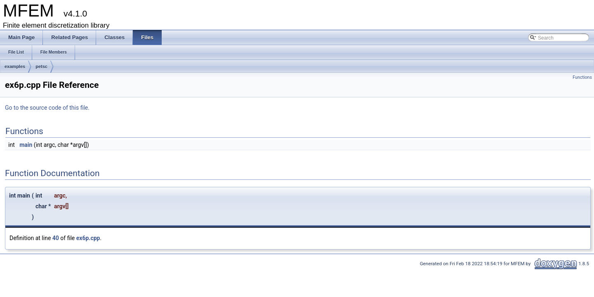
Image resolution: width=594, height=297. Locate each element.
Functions (582, 77)
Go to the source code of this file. (47, 107)
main (25, 144)
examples (15, 66)
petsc (41, 66)
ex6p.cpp (88, 238)
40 (55, 238)
